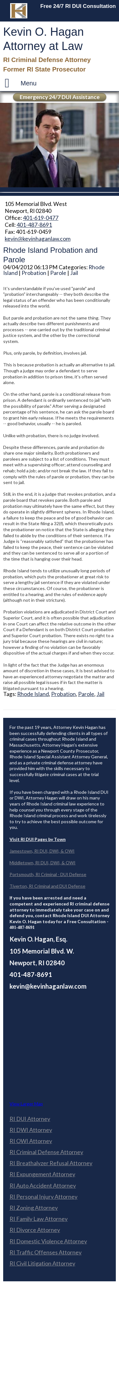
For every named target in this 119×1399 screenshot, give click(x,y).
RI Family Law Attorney (39, 1218)
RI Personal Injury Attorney (43, 1196)
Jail (74, 273)
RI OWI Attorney (31, 1140)
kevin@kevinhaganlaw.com (37, 238)
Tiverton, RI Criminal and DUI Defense (47, 886)
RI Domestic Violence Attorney (48, 1241)
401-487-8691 (34, 224)
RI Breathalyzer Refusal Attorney (51, 1163)
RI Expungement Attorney (42, 1174)
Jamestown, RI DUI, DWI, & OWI (42, 851)
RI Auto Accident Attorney (43, 1185)
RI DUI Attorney (30, 1118)
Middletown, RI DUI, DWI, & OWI (43, 862)
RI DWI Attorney (31, 1129)
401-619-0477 (40, 218)
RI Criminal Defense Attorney (46, 1151)
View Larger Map (26, 1103)
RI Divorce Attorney (35, 1229)
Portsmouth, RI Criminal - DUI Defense (48, 874)
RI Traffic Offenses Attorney (46, 1252)
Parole (58, 273)
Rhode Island (33, 694)
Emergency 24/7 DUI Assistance (60, 97)
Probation (34, 273)
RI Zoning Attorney (34, 1207)
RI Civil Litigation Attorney (42, 1263)
